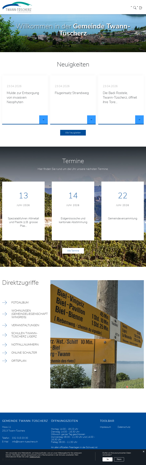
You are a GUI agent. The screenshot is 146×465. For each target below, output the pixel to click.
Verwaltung (59, 8)
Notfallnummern (25, 344)
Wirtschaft (111, 8)
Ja (108, 459)
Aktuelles (122, 8)
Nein (119, 459)
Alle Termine (73, 251)
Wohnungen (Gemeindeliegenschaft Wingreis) (29, 314)
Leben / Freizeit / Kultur (78, 8)
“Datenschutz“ (34, 457)
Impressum (105, 427)
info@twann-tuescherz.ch (25, 442)
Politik (49, 8)
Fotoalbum (20, 302)
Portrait (41, 8)
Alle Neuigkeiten (73, 133)
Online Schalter (24, 352)
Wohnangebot (97, 8)
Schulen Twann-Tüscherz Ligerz (24, 335)
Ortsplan (18, 361)
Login (141, 7)
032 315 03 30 (20, 438)
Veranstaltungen (25, 325)
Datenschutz (124, 427)
